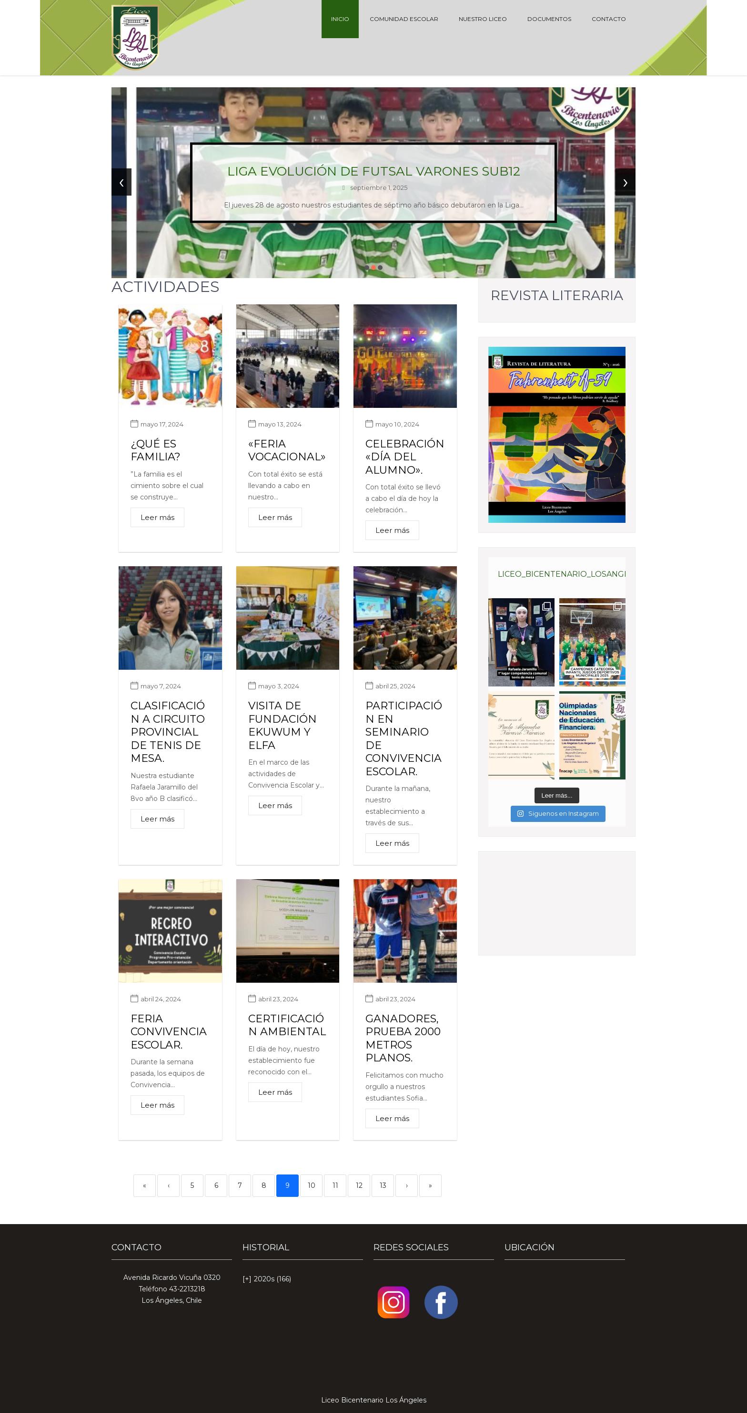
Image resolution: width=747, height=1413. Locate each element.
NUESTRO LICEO (483, 18)
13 (383, 1185)
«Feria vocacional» (287, 450)
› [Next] (407, 1185)
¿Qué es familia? (156, 450)
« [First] (144, 1185)
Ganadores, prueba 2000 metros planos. (403, 1038)
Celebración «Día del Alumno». (404, 457)
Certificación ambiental (287, 1025)
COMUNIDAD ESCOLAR (404, 18)
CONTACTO (609, 18)
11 (335, 1185)
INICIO (340, 18)
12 (359, 1185)
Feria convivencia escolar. (169, 1031)
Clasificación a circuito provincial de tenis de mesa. (168, 732)
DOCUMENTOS (549, 18)
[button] (366, 267)
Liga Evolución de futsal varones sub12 (373, 171)
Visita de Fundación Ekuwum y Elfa (282, 725)
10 (311, 1185)
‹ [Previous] (169, 1185)
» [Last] (430, 1185)
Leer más (157, 517)
